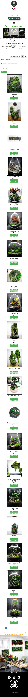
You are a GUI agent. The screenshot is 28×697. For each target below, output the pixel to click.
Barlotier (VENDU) (14, 259)
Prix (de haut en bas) (15, 56)
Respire (14, 341)
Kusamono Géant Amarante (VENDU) (14, 480)
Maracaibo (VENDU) (14, 452)
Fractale (14, 122)
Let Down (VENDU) (14, 204)
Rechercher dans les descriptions (9, 63)
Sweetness (14, 535)
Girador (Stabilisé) (14, 313)
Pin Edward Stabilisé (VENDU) (14, 395)
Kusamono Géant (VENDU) (14, 368)
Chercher (4, 71)
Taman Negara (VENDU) (14, 149)
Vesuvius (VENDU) (14, 508)
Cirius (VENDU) (14, 286)
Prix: (2, 66)
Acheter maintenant (14, 99)
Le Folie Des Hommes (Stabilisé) (14, 176)
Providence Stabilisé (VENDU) (14, 231)
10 (21, 628)
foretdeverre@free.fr (14, 692)
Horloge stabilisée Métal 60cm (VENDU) (14, 423)
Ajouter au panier (14, 98)
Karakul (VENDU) (14, 618)
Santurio (14, 590)
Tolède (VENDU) (14, 94)
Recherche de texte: (5, 59)
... (18, 628)
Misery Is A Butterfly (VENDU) (14, 563)
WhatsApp (19, 43)
